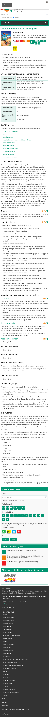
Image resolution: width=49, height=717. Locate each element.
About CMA (6, 588)
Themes (23, 211)
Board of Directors (9, 680)
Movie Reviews (8, 612)
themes (5, 134)
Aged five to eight (23, 323)
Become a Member (9, 689)
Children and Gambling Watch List (14, 665)
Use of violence (23, 222)
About (4, 672)
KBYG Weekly (7, 632)
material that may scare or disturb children (17, 140)
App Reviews (7, 639)
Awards (5, 695)
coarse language (8, 154)
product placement (9, 143)
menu (26, 23)
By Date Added (8, 623)
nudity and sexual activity (11, 148)
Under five (23, 298)
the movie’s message (10, 157)
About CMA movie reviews (11, 635)
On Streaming (7, 629)
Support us (6, 686)
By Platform (6, 647)
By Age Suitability (8, 617)
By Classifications (8, 620)
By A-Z (5, 614)
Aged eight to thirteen (23, 339)
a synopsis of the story (10, 131)
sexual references (8, 145)
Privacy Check (7, 656)
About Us (6, 674)
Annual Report (7, 683)
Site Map (4, 702)
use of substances (9, 151)
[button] (24, 23)
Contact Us (6, 677)
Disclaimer (5, 705)
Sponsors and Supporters (11, 692)
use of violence (8, 137)
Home (3, 699)
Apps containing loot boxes (11, 662)
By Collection (7, 626)
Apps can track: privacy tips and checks (15, 659)
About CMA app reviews (10, 668)
